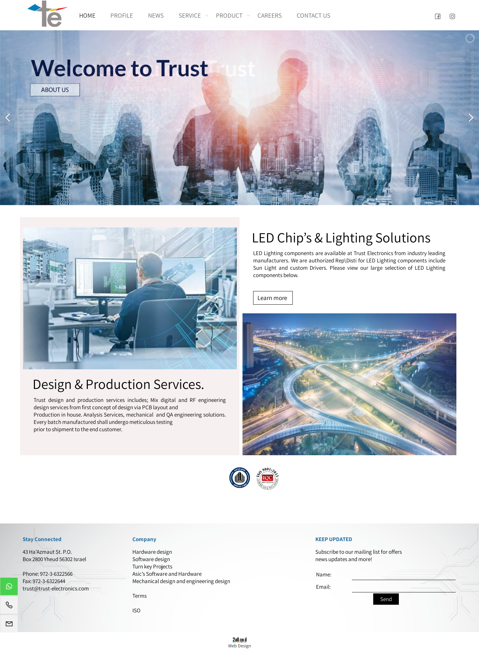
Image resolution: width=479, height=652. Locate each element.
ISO (136, 610)
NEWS (156, 15)
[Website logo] (47, 13)
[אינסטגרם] (452, 15)
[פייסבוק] (437, 15)
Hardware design (152, 551)
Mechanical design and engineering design (181, 581)
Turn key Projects (152, 566)
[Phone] (9, 606)
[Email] (9, 625)
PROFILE (121, 15)
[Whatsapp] (9, 588)
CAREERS (269, 15)
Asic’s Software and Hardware (167, 573)
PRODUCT (231, 15)
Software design (151, 559)
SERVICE (191, 15)
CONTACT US (313, 15)
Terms (140, 595)
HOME (87, 15)
